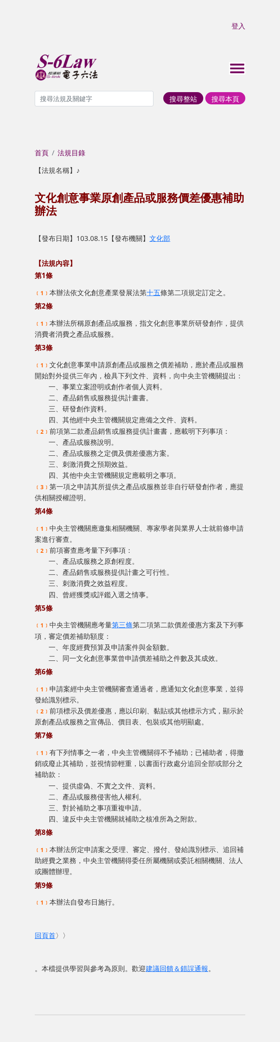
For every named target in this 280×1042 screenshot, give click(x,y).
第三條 (122, 624)
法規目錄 (71, 152)
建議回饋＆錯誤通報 (177, 968)
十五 (153, 292)
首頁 (42, 152)
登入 (238, 26)
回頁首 (45, 935)
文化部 (159, 238)
